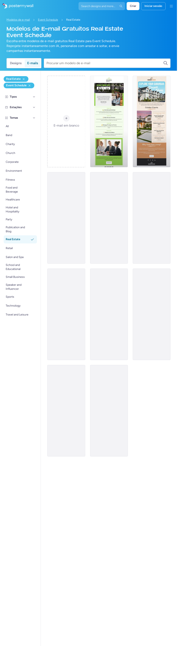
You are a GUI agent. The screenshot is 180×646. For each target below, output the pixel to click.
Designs (16, 63)
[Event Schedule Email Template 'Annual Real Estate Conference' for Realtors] (109, 410)
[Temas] (34, 117)
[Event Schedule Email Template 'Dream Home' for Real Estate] (151, 121)
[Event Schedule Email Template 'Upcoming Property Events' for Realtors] (66, 410)
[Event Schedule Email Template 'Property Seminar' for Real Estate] (66, 314)
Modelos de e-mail (18, 19)
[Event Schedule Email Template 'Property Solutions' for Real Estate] (151, 314)
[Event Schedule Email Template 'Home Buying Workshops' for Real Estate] (109, 121)
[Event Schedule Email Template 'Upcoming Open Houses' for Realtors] (151, 218)
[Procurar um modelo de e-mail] (104, 63)
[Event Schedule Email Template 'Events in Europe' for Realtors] (109, 314)
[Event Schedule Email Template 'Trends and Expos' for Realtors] (109, 218)
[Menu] (171, 6)
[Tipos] (34, 96)
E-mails (32, 63)
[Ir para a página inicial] (16, 6)
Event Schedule (48, 19)
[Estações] (34, 107)
